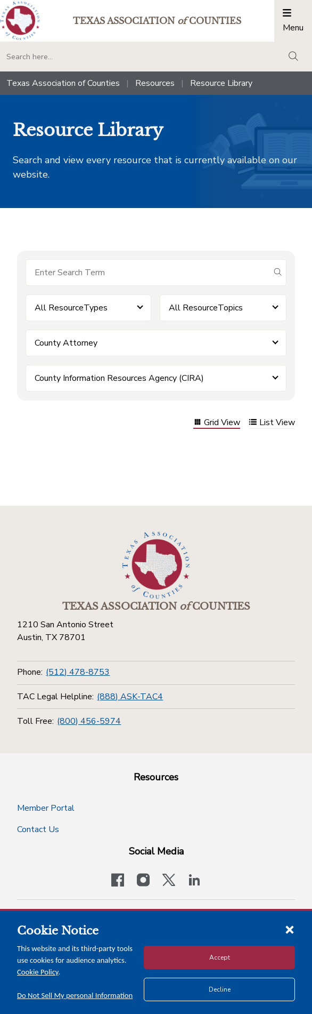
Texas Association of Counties (63, 83)
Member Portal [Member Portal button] (46, 808)
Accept (219, 957)
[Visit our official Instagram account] (143, 881)
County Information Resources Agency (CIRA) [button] (119, 378)
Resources (155, 83)
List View (272, 423)
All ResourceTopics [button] (206, 308)
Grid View (216, 423)
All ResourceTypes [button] (71, 308)
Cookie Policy (38, 972)
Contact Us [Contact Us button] (38, 829)
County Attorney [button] (66, 343)
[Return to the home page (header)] (20, 20)
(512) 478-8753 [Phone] (78, 672)
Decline (220, 989)
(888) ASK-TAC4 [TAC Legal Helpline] (130, 696)
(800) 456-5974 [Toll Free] (89, 721)
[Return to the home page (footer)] (156, 565)
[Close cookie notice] (289, 929)
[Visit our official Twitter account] (168, 881)
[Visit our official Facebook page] (117, 881)
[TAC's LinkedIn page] (194, 881)
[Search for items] (147, 272)
